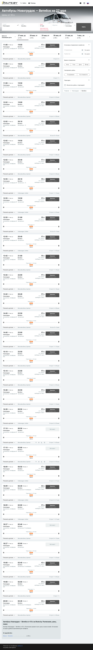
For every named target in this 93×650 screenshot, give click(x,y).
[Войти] (84, 3)
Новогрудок (75, 91)
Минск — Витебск (8, 636)
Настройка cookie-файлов (9, 647)
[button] (15, 36)
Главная (66, 91)
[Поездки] (80, 3)
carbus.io (20, 646)
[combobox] (11, 25)
